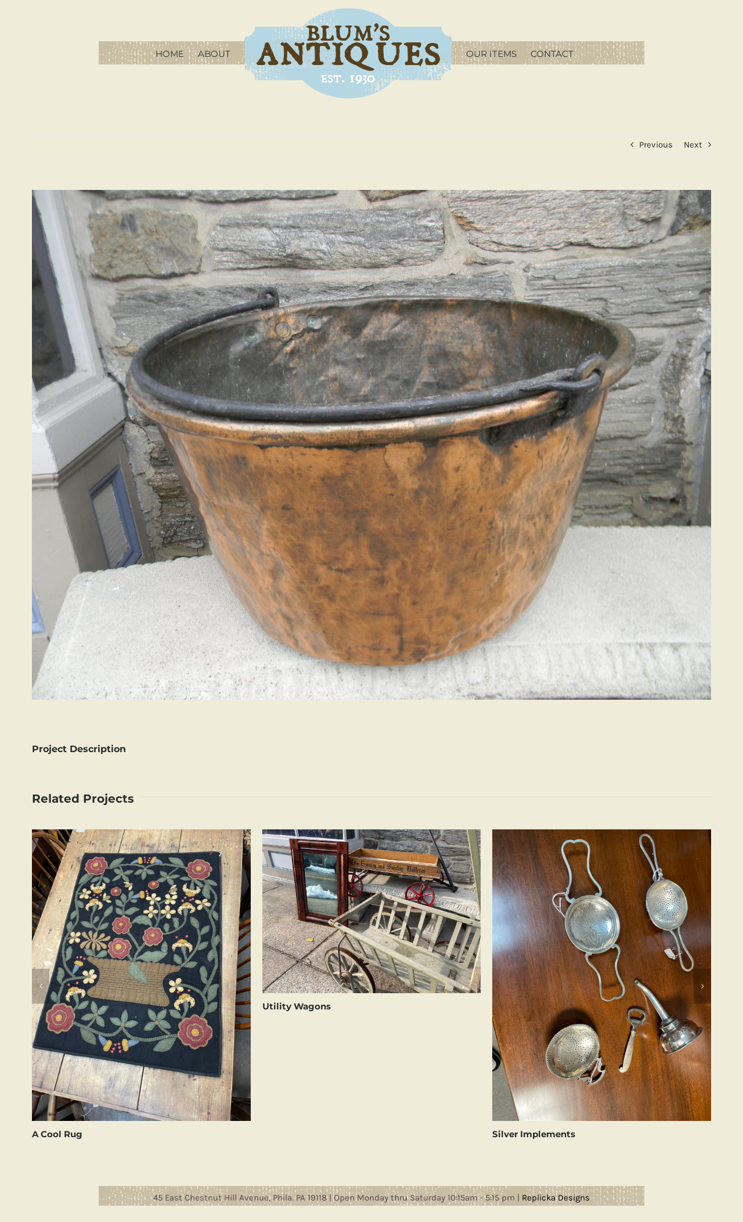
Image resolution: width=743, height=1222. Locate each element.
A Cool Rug (57, 1134)
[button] (40, 986)
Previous (656, 144)
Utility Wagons (296, 1006)
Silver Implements (533, 1134)
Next (693, 144)
